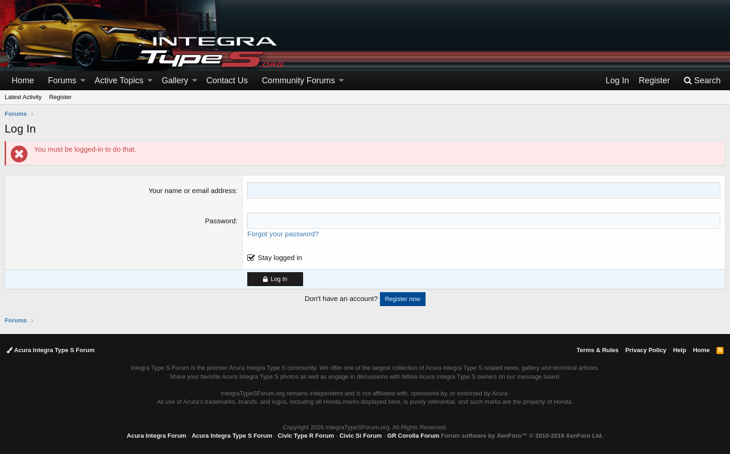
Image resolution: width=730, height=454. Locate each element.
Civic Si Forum (360, 435)
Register (60, 96)
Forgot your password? (282, 234)
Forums (62, 80)
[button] (83, 80)
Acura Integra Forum (156, 435)
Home (23, 80)
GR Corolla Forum (413, 435)
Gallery (175, 80)
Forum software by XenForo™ (522, 435)
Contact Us (227, 80)
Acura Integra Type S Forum (51, 350)
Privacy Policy (645, 350)
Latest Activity (23, 96)
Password (220, 221)
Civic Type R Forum (305, 435)
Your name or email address (192, 190)
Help (679, 350)
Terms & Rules (597, 350)
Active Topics (119, 80)
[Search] (702, 80)
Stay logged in (280, 257)
